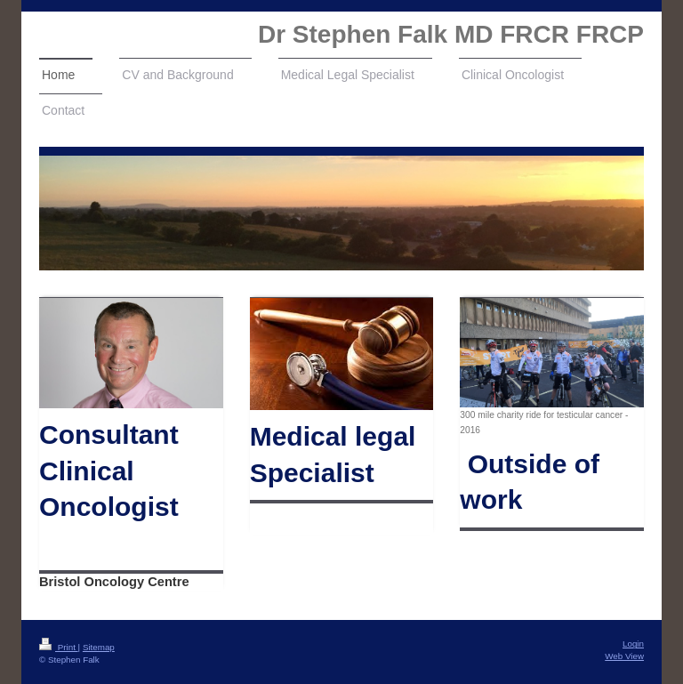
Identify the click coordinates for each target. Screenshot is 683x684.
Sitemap (99, 647)
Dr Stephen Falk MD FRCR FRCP (451, 34)
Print (58, 647)
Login (633, 643)
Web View (624, 656)
